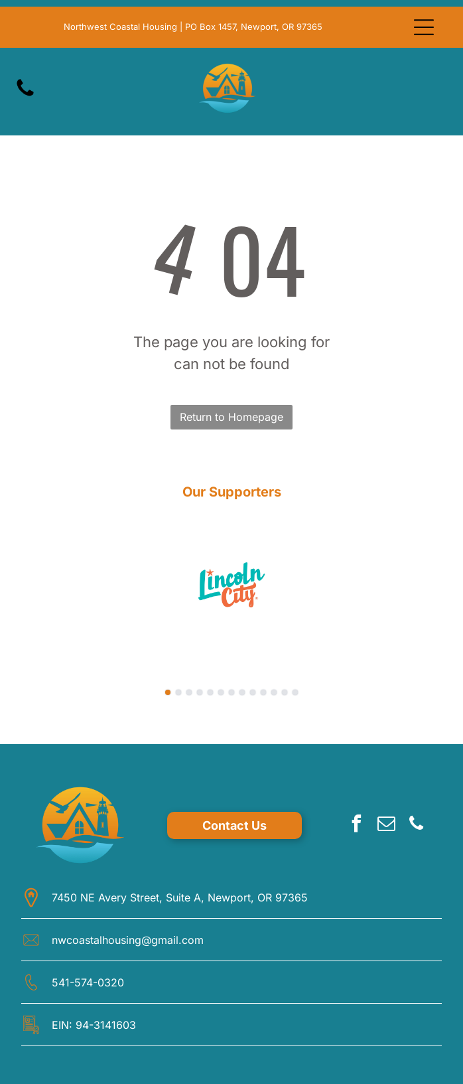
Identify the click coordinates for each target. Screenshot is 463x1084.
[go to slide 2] (178, 692)
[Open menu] (424, 27)
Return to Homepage (231, 417)
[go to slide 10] (263, 692)
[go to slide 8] (242, 692)
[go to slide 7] (231, 692)
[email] (386, 825)
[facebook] (356, 825)
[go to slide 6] (221, 692)
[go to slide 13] (295, 692)
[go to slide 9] (252, 692)
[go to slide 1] (167, 692)
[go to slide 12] (284, 692)
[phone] (416, 825)
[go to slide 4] (199, 692)
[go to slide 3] (189, 692)
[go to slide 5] (210, 692)
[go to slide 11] (274, 692)
